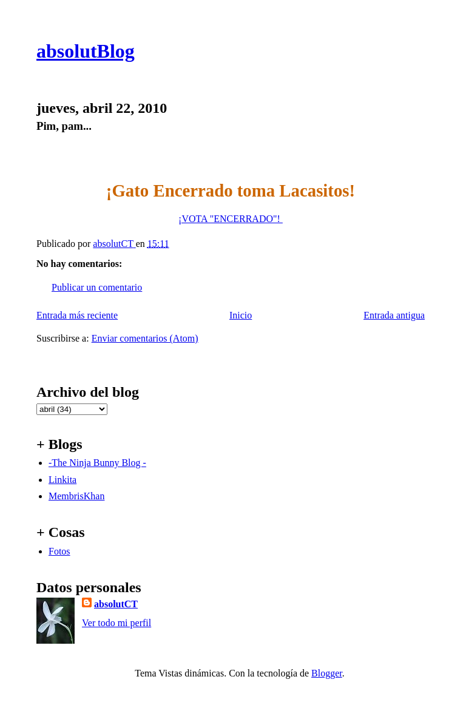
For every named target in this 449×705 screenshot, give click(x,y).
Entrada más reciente (77, 315)
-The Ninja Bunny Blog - (97, 462)
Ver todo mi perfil (116, 623)
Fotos (59, 551)
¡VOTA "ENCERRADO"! (230, 219)
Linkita (62, 479)
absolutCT (116, 604)
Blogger (326, 673)
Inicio (240, 315)
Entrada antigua (394, 315)
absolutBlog (85, 51)
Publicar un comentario (97, 287)
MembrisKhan (76, 496)
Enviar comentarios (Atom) (145, 338)
